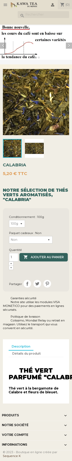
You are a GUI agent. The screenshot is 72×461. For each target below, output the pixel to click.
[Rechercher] (43, 14)
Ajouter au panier (43, 257)
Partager (27, 284)
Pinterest (47, 284)
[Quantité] (13, 257)
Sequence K (12, 456)
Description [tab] (21, 346)
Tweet (37, 284)
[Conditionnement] (17, 223)
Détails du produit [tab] (26, 353)
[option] (36, 42)
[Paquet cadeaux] (30, 239)
